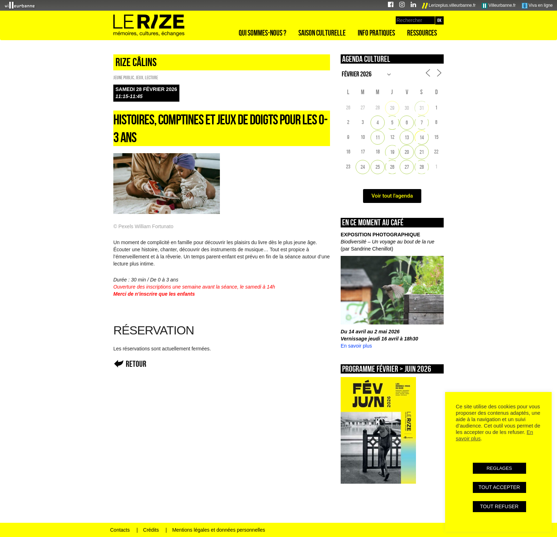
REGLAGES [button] (499, 468)
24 (363, 167)
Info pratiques (376, 32)
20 (407, 152)
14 (422, 137)
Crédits (151, 530)
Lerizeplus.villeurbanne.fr (449, 6)
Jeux (139, 77)
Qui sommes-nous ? (262, 32)
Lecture (151, 77)
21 (422, 152)
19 (392, 152)
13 (407, 137)
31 (422, 108)
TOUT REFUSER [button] (499, 506)
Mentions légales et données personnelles (218, 530)
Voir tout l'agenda (392, 196)
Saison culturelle (322, 32)
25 (377, 167)
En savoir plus (356, 346)
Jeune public (123, 77)
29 (392, 108)
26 (392, 167)
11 (377, 137)
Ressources (422, 32)
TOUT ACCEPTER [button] (499, 487)
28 (422, 167)
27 (407, 167)
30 (407, 108)
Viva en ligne (537, 6)
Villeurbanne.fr (499, 6)
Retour (136, 364)
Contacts (120, 530)
